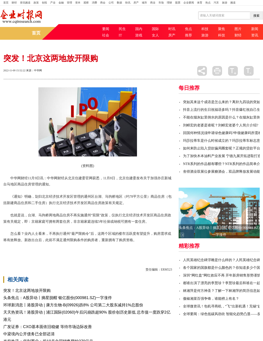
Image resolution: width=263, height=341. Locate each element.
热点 (208, 2)
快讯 (127, 2)
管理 (69, 2)
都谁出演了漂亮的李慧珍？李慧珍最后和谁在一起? (222, 283)
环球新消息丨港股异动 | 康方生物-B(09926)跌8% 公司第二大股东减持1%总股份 (73, 305)
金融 (61, 2)
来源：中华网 (34, 70)
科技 (204, 29)
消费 (94, 2)
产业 (52, 2)
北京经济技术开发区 (34, 247)
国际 (155, 29)
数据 (119, 2)
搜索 (256, 15)
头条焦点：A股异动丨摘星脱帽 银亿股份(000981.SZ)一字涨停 (57, 298)
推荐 (188, 35)
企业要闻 (188, 2)
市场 (161, 2)
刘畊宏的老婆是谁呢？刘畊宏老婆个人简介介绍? (220, 125)
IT (120, 35)
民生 (122, 29)
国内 (138, 29)
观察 (86, 2)
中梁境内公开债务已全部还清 (29, 334)
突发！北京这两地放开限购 (27, 290)
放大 (233, 71)
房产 (136, 2)
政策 (36, 2)
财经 (14, 2)
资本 (77, 2)
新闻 (254, 29)
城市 (144, 2)
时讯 (171, 29)
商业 (152, 2)
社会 (105, 35)
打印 (217, 71)
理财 (169, 2)
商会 (102, 2)
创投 (44, 2)
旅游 (224, 2)
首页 (6, 2)
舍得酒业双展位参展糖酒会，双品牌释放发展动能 (221, 171)
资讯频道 (25, 2)
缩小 (249, 71)
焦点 (188, 29)
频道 (233, 2)
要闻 (105, 29)
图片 (238, 29)
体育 (199, 2)
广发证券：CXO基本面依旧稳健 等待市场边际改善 (47, 327)
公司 (111, 2)
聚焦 (221, 29)
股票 (177, 2)
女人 (155, 35)
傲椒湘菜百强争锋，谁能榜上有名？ (211, 298)
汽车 (216, 2)
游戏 (138, 35)
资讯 (254, 35)
